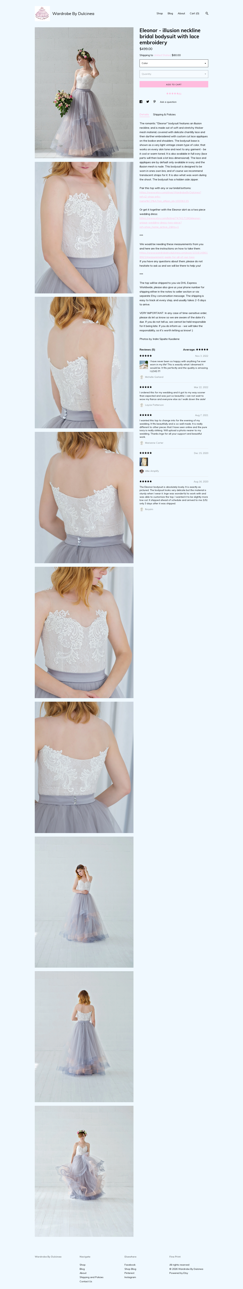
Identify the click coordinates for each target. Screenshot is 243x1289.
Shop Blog (130, 1268)
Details (145, 114)
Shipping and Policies (91, 1277)
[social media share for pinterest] (155, 101)
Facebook (130, 1264)
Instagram (130, 1277)
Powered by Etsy (178, 1273)
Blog (170, 13)
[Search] (207, 14)
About (181, 13)
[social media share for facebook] (141, 101)
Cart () (194, 13)
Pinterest (129, 1273)
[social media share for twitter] (148, 101)
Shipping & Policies (164, 114)
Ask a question (168, 101)
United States (162, 55)
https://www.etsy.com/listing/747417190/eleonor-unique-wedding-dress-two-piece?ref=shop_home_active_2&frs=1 (170, 222)
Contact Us (86, 1281)
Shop (160, 13)
